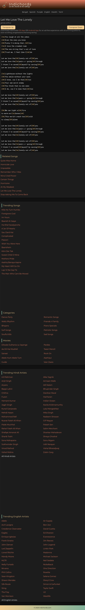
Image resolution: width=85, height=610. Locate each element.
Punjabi (40, 12)
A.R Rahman (7, 377)
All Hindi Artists (8, 456)
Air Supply (47, 521)
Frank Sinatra (7, 541)
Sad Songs (48, 334)
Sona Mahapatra (9, 440)
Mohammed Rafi (9, 417)
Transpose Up (8, 27)
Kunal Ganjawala (9, 409)
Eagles (5, 533)
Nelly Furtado (8, 564)
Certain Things (7, 179)
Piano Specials (50, 326)
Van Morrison (7, 596)
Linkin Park (48, 549)
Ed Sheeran (48, 533)
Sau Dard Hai (7, 232)
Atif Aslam (47, 385)
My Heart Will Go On (11, 266)
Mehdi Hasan (7, 413)
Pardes (47, 345)
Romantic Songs (51, 317)
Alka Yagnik (48, 377)
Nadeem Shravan (51, 417)
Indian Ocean (49, 401)
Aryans (5, 385)
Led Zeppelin (7, 549)
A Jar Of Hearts (8, 229)
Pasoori (5, 240)
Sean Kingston (8, 576)
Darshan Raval (49, 393)
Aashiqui (48, 358)
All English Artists (9, 600)
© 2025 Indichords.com (42, 608)
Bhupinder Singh (51, 389)
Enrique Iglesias (9, 537)
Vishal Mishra (7, 452)
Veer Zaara (48, 362)
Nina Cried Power (8, 176)
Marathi (54, 12)
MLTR (4, 560)
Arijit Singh (6, 381)
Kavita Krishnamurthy (53, 405)
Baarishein (6, 247)
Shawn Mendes (8, 580)
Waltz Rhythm (8, 321)
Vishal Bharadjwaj (51, 448)
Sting (4, 588)
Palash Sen (48, 425)
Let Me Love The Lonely (11, 191)
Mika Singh (48, 413)
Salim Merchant (50, 429)
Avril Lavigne (7, 525)
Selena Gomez (49, 576)
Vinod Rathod (8, 448)
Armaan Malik (49, 381)
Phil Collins (6, 572)
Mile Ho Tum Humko (11, 210)
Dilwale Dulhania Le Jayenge (14, 345)
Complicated (7, 236)
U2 (44, 592)
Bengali (25, 12)
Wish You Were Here (11, 244)
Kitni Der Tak (7, 251)
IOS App (21, 30)
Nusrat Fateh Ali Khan (11, 421)
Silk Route (6, 584)
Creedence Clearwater (12, 529)
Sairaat (5, 353)
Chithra (5, 393)
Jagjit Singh (7, 405)
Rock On (47, 353)
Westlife (46, 596)
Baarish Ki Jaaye (9, 221)
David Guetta (49, 529)
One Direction (49, 568)
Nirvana (5, 568)
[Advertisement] (43, 293)
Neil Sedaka (48, 560)
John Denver (7, 545)
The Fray (5, 592)
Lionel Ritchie (8, 552)
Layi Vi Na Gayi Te (9, 270)
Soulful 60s (6, 334)
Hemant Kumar (9, 401)
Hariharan (47, 397)
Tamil (61, 12)
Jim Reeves (48, 541)
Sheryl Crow (48, 580)
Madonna (47, 552)
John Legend (49, 545)
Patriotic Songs (50, 330)
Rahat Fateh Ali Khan (11, 429)
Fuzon (4, 397)
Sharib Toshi (7, 436)
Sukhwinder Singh (10, 444)
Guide (4, 362)
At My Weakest (7, 187)
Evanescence (49, 537)
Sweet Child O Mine (10, 255)
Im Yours (5, 217)
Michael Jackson (50, 557)
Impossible (5, 168)
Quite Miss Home (8, 161)
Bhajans (5, 326)
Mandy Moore (8, 557)
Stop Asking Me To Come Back (14, 194)
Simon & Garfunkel (51, 584)
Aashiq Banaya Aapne (11, 262)
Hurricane (5, 183)
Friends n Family (51, 321)
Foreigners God (8, 214)
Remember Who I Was (11, 172)
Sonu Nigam (48, 440)
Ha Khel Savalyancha (11, 225)
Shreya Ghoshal (50, 436)
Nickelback (48, 564)
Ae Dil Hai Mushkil (10, 349)
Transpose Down (75, 27)
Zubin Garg (48, 452)
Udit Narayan (49, 444)
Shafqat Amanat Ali (10, 432)
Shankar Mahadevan (52, 432)
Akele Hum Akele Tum (12, 358)
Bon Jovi (47, 525)
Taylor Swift (48, 588)
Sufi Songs (6, 330)
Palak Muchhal (8, 425)
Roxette (46, 572)
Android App (33, 30)
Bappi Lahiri (7, 389)
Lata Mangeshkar (51, 409)
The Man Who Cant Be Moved (15, 274)
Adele (4, 521)
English (47, 12)
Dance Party (7, 317)
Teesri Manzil (49, 349)
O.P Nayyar (48, 421)
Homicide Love (7, 164)
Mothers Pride (8, 259)
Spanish (32, 12)
